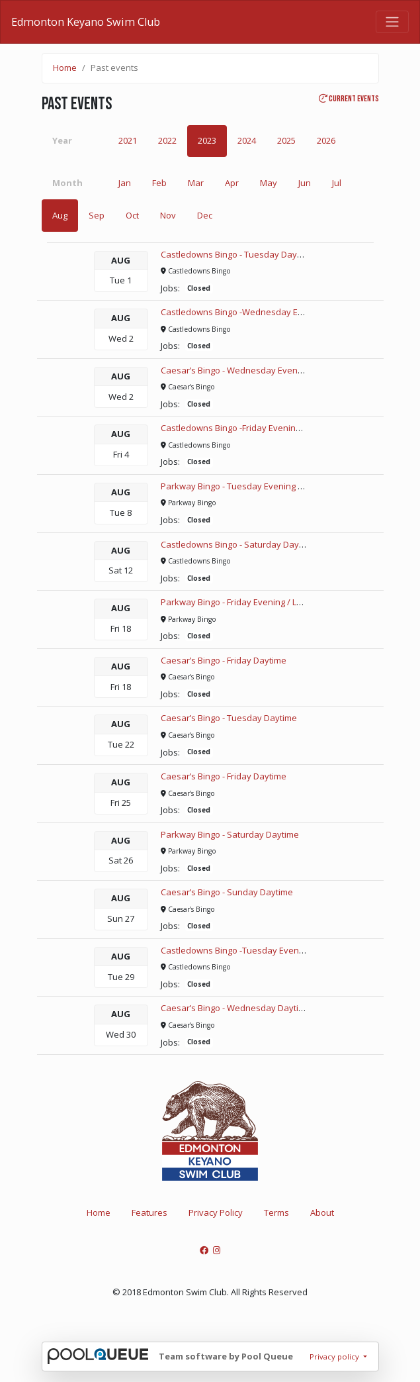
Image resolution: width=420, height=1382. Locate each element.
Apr (232, 183)
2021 (127, 140)
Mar (196, 183)
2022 (167, 140)
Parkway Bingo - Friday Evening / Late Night (246, 602)
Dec (204, 215)
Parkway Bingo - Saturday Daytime (230, 834)
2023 (207, 140)
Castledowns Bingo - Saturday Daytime (238, 544)
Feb (159, 183)
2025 (286, 140)
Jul (336, 183)
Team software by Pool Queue (226, 1356)
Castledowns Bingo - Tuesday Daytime (237, 254)
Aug (59, 215)
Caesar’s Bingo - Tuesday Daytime (229, 718)
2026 (326, 140)
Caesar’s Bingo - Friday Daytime (223, 660)
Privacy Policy (216, 1212)
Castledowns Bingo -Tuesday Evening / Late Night (259, 950)
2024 (246, 140)
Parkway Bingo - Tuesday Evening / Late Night (252, 486)
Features (149, 1212)
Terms (276, 1212)
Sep (97, 215)
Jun (304, 183)
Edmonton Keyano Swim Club (85, 22)
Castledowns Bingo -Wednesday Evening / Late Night (266, 312)
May (268, 183)
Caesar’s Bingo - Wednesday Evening (235, 370)
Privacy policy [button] (335, 1356)
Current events (349, 99)
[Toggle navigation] (392, 22)
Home (65, 68)
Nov (168, 215)
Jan (124, 183)
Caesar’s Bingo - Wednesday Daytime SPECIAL (253, 1008)
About (322, 1212)
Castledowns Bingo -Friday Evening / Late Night (254, 428)
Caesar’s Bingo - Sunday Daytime (227, 892)
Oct (132, 215)
